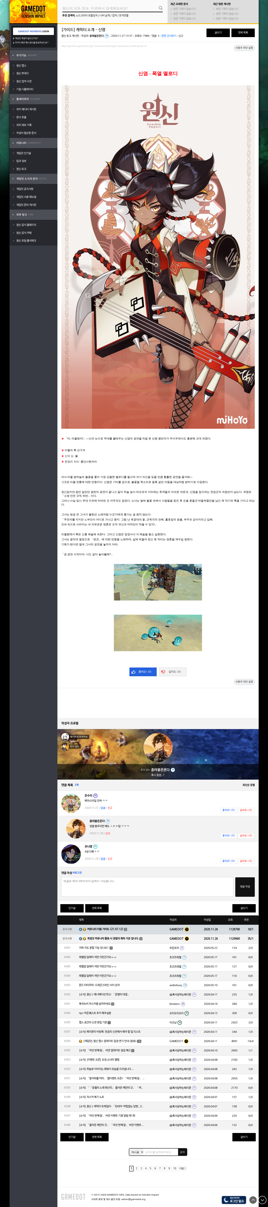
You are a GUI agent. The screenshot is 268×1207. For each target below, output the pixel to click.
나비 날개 (105, 15)
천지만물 (123, 15)
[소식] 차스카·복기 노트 (91, 1097)
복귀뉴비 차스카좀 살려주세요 (95, 1003)
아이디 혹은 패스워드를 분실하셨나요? (32, 43)
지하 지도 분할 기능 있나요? (94, 947)
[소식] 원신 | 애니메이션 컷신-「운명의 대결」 (104, 994)
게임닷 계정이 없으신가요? (27, 38)
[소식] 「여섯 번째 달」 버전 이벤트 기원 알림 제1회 (107, 1115)
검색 (182, 1152)
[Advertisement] (158, 59)
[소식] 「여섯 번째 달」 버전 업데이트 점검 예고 (105, 1050)
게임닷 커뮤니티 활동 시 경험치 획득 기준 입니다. (113, 938)
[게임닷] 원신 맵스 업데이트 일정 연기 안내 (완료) (109, 1041)
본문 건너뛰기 (169, 36)
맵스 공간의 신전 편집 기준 (93, 1022)
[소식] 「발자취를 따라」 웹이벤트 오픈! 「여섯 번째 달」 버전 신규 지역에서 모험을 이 (112, 1078)
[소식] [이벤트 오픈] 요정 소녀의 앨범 (99, 1059)
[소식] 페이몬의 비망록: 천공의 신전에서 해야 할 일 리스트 (110, 1031)
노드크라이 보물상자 (87, 15)
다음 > (182, 1168)
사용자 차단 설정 (244, 48)
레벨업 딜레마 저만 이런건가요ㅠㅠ (98, 957)
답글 (103, 808)
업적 (114, 15)
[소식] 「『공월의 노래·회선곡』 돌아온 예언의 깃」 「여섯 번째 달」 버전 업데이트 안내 (112, 1087)
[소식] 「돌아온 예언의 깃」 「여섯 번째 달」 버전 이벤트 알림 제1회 (112, 1125)
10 (174, 1168)
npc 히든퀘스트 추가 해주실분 (95, 1013)
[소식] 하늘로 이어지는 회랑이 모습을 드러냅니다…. (106, 1069)
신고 (180, 36)
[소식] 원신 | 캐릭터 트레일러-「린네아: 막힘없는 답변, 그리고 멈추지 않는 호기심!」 (112, 1106)
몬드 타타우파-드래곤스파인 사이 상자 (99, 985)
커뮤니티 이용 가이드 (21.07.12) (105, 929)
